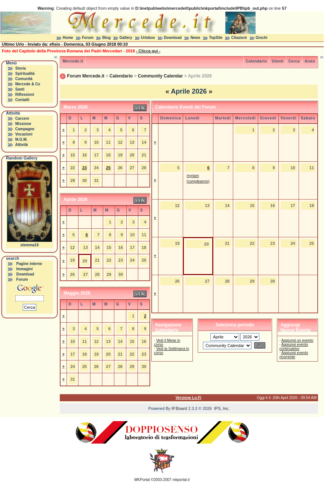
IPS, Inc (221, 408)
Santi (19, 89)
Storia (20, 68)
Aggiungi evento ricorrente (294, 355)
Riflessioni (24, 94)
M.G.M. (21, 139)
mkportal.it (180, 480)
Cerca (294, 61)
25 (108, 167)
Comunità (24, 79)
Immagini (24, 269)
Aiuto (310, 61)
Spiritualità (25, 73)
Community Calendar (160, 76)
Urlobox (148, 38)
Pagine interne (29, 264)
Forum (87, 38)
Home (68, 38)
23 (84, 167)
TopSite (215, 38)
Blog (106, 38)
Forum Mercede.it (85, 76)
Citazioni (239, 38)
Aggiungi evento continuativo (294, 347)
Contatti (22, 100)
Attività (21, 145)
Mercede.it (73, 61)
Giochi (261, 38)
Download (173, 38)
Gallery (126, 38)
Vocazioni (24, 134)
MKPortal (142, 480)
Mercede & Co (27, 84)
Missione (23, 124)
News (195, 38)
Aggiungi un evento (297, 340)
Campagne (24, 129)
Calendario (256, 61)
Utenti (277, 61)
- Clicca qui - (148, 51)
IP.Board (179, 408)
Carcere (22, 118)
